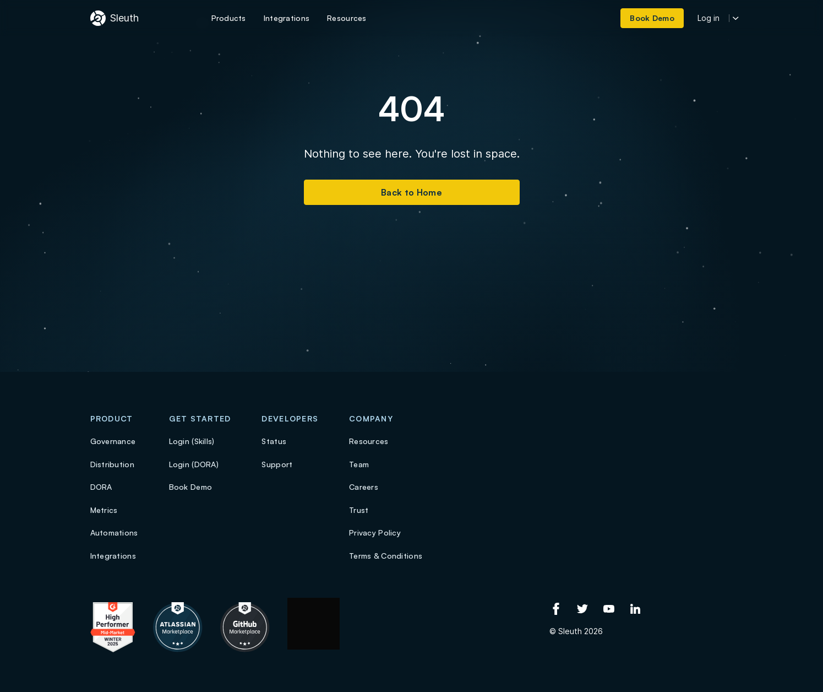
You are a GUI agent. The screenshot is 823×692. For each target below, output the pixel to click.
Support (276, 464)
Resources (369, 441)
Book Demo (190, 486)
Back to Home (411, 192)
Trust (358, 510)
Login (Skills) (192, 441)
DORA (101, 486)
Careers (363, 486)
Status (273, 441)
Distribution (112, 464)
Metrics (104, 510)
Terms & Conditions (385, 555)
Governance (113, 441)
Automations (114, 532)
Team (359, 464)
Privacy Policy (375, 532)
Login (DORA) (194, 464)
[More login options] (735, 18)
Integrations (113, 555)
